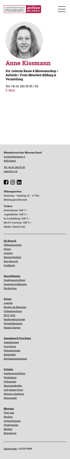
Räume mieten (12, 327)
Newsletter (10, 433)
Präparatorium (12, 350)
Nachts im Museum (15, 307)
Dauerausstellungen (15, 284)
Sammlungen (11, 342)
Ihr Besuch (10, 240)
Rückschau (10, 288)
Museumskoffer (13, 385)
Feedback (9, 265)
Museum (9, 408)
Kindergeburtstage (14, 319)
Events (8, 299)
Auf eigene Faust (13, 389)
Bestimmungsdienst (15, 358)
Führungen (10, 381)
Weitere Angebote (14, 394)
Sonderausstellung (14, 280)
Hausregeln (10, 398)
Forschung (10, 346)
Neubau (8, 416)
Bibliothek (10, 354)
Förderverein (11, 425)
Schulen (8, 369)
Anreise (8, 253)
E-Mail (10, 90)
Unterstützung (12, 421)
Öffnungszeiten (12, 245)
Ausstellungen (12, 276)
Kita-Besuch (11, 261)
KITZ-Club (9, 315)
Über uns (9, 412)
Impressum (10, 448)
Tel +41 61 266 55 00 (14, 167)
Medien (8, 429)
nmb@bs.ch (10, 171)
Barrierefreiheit (12, 257)
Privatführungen (13, 323)
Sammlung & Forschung (17, 338)
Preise (7, 249)
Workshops (10, 377)
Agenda (8, 303)
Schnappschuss (13, 311)
